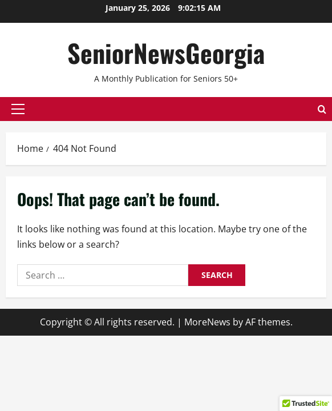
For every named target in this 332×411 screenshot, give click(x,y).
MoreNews (207, 322)
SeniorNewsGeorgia (166, 52)
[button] (18, 109)
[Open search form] (322, 109)
